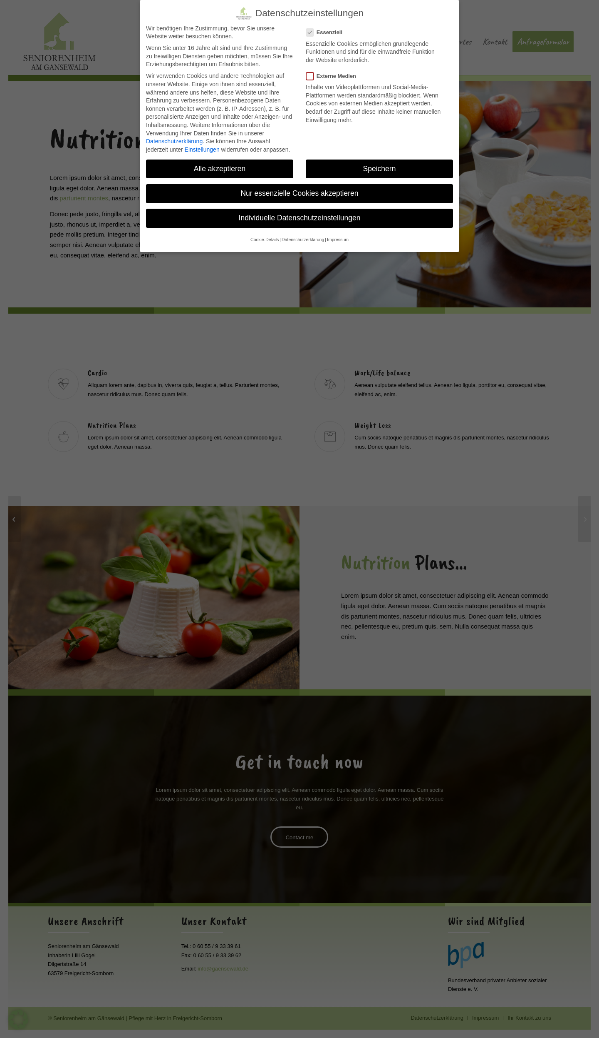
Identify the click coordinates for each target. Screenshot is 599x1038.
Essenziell (327, 29)
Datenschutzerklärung (174, 138)
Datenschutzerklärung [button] (303, 236)
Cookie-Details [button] (264, 236)
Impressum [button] (338, 236)
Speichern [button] (379, 165)
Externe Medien (334, 73)
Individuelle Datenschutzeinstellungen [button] (300, 214)
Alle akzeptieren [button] (220, 165)
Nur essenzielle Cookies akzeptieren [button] (299, 190)
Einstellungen (202, 146)
